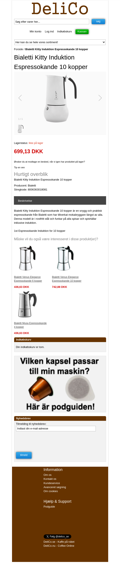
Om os (48, 474)
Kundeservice (52, 483)
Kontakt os (50, 478)
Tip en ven (19, 167)
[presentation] (48, 441)
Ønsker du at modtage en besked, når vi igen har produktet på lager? (49, 161)
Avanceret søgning (55, 487)
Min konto (35, 31)
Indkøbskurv (64, 31)
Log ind (49, 31)
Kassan (82, 31)
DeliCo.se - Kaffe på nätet (59, 541)
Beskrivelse (25, 200)
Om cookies (51, 491)
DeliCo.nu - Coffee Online (59, 545)
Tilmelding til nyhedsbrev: (31, 423)
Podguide (49, 506)
